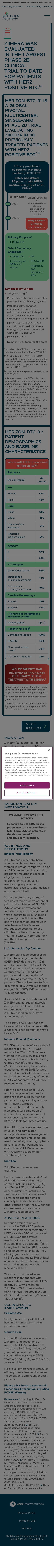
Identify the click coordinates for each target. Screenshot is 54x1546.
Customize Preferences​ (27, 793)
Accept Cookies (27, 785)
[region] (27, 773)
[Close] (49, 750)
